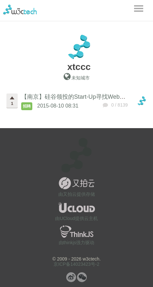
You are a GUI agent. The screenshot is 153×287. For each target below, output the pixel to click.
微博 (71, 277)
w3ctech (20, 9)
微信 (82, 277)
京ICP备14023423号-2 (76, 264)
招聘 (27, 106)
